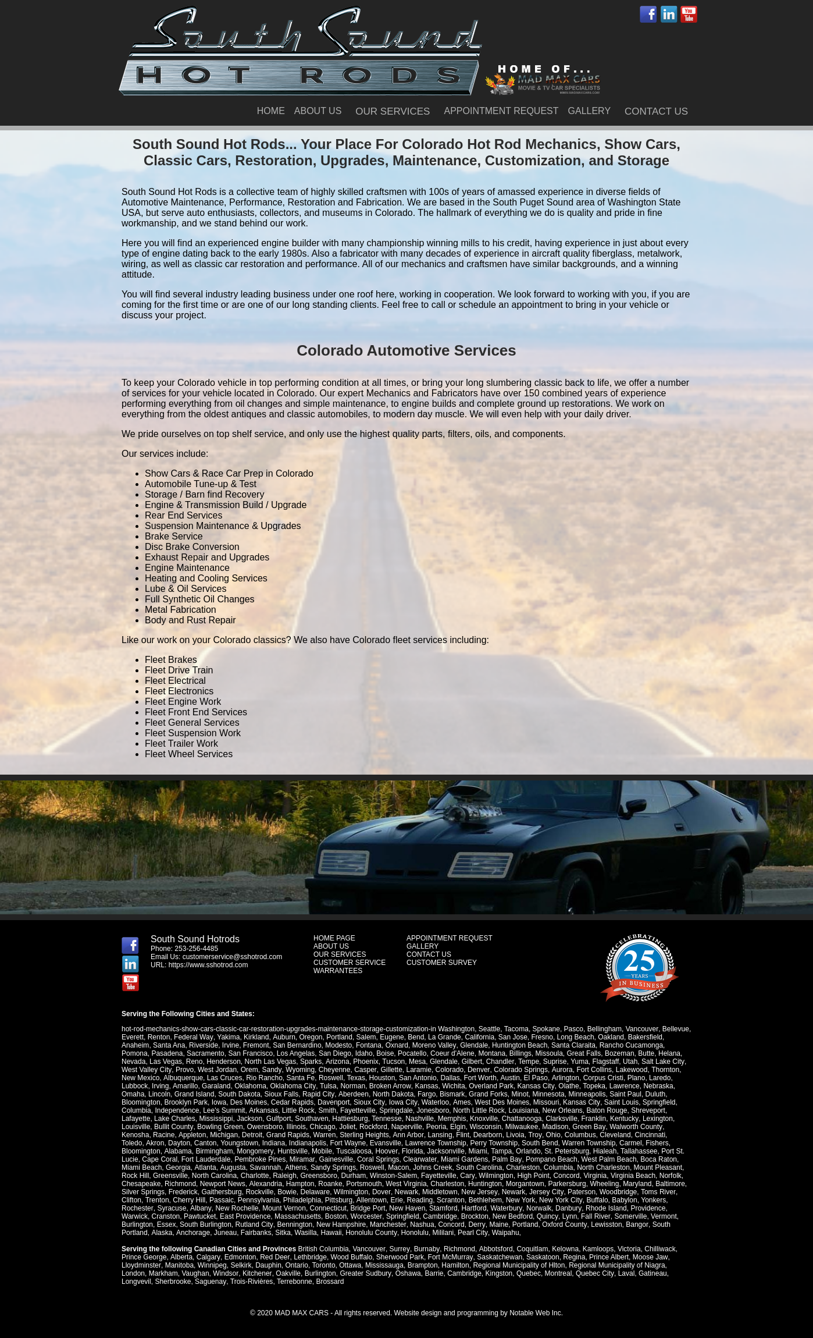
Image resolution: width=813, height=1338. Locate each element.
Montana (491, 1053)
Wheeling (604, 1184)
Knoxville (484, 1119)
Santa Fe (300, 1078)
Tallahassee (595, 1151)
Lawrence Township (410, 1143)
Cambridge (440, 1216)
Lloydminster (141, 1265)
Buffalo (596, 1200)
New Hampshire (340, 1224)
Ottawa (349, 1265)
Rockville (259, 1192)
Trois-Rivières (251, 1281)
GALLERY (589, 111)
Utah (629, 1061)
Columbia (136, 1110)
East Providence (245, 1216)
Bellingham (604, 1029)
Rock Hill (654, 1167)
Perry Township (469, 1143)
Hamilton (454, 1265)
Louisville (136, 1127)
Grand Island (194, 1094)
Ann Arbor (407, 1135)
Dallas (449, 1078)
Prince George (144, 1257)
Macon (353, 1167)
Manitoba (179, 1265)
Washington (456, 1029)
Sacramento (205, 1053)
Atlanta (161, 1167)
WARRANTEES (337, 971)
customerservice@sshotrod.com (233, 957)
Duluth (654, 1094)
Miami (434, 1151)
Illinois (295, 1127)
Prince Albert (607, 1257)
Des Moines (248, 1102)
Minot (519, 1094)
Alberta (181, 1257)
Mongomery (212, 1151)
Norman (352, 1086)
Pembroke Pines (221, 1159)
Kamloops (596, 1249)
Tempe (527, 1061)
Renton (159, 1037)
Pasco (573, 1029)
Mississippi (216, 1119)
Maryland (636, 1184)
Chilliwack (658, 1249)
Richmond (180, 1184)
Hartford (472, 1208)
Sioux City (369, 1102)
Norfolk (638, 1176)
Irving (160, 1086)
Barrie (432, 1273)
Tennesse (386, 1119)
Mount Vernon (283, 1208)
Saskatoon (541, 1257)
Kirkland (255, 1037)
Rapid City (318, 1094)
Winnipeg (211, 1265)
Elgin (457, 1127)
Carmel (606, 1143)
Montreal (556, 1273)
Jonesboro (432, 1110)
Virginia (563, 1176)
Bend (415, 1037)
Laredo (658, 1078)
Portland (338, 1037)
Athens (250, 1167)
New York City (560, 1200)
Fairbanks (255, 1233)
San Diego (335, 1053)
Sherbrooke (173, 1281)
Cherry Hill (189, 1200)
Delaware (315, 1192)
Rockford (373, 1127)
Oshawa (407, 1273)
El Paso (535, 1078)
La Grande (443, 1037)
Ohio (551, 1135)
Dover (381, 1192)
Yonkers (652, 1200)
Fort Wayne (323, 1143)
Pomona (135, 1053)
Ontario (296, 1265)
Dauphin (268, 1265)
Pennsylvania (258, 1200)
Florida (369, 1151)
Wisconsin (485, 1127)
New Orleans (562, 1110)
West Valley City (146, 1070)
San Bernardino (297, 1045)
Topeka (592, 1086)
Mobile (279, 1151)
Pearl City (471, 1233)
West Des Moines (500, 1102)
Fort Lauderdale (166, 1159)
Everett (133, 1037)
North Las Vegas (271, 1061)
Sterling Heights (363, 1135)
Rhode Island (604, 1208)
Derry (476, 1224)
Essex (166, 1224)
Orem (249, 1070)
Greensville (139, 1176)
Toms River (656, 1192)
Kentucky (624, 1119)
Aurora (560, 1070)
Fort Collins (592, 1070)
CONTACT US (656, 111)
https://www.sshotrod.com (208, 965)
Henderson (223, 1061)
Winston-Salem (362, 1176)
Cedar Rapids (292, 1102)
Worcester (366, 1216)
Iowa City (402, 1102)
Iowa (219, 1102)
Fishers (632, 1143)
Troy (533, 1135)
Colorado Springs (519, 1070)
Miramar (262, 1159)
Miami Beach (660, 1159)
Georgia (134, 1167)
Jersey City (545, 1192)
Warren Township (564, 1143)
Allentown (371, 1200)
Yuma (578, 1061)
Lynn (568, 1216)
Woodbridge (617, 1192)
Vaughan (195, 1273)
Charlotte (223, 1176)
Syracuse (171, 1208)
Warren (324, 1135)
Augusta (188, 1167)
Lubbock (135, 1086)
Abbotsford (494, 1249)
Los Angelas (296, 1053)
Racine (163, 1135)
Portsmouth (363, 1184)
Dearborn (486, 1135)
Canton (181, 1143)
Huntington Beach (519, 1045)
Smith (327, 1110)
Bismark (450, 1094)
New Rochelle (235, 1208)
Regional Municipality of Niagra (616, 1265)
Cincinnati (648, 1135)
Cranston (166, 1216)
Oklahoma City (292, 1086)
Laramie (417, 1070)
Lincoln (159, 1094)
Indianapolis (283, 1143)
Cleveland (613, 1135)
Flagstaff (604, 1061)
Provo (184, 1070)
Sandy (271, 1070)
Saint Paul (625, 1094)
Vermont (663, 1216)
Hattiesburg (350, 1119)
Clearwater (380, 1159)
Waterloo (434, 1102)
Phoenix (365, 1061)
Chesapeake (141, 1184)
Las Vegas (165, 1061)
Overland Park (490, 1086)
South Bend (515, 1143)
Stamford (442, 1208)
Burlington (137, 1224)
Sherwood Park (399, 1257)
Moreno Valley (434, 1045)
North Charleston (558, 1167)
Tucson (392, 1061)
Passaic (221, 1200)
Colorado (448, 1070)
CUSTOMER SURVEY (441, 963)
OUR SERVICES (392, 111)
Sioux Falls (282, 1094)
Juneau (224, 1233)
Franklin (593, 1119)
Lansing (439, 1135)
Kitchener (256, 1273)
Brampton (422, 1265)
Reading (419, 1200)
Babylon (623, 1200)
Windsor (225, 1273)
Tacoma (516, 1029)
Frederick (183, 1192)
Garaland (215, 1086)
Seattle (489, 1029)
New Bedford (512, 1216)
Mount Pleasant (613, 1167)
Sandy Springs (288, 1167)
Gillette (390, 1070)
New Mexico (140, 1078)
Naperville (406, 1127)
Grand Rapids (287, 1135)
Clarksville (561, 1119)
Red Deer (274, 1257)
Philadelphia (302, 1200)
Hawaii (330, 1233)
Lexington (657, 1119)
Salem (365, 1037)
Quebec (527, 1273)
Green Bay (588, 1127)
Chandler (500, 1061)
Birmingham (171, 1151)
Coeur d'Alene (452, 1053)
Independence (177, 1110)
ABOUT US (318, 111)
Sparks (311, 1061)
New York (520, 1200)
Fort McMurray (448, 1257)
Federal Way (193, 1037)
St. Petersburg (523, 1151)
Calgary (207, 1257)
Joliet (346, 1127)
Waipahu (504, 1233)
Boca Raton (618, 1159)
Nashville (419, 1119)
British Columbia (323, 1249)
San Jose (511, 1037)
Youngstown (215, 1143)
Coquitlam (530, 1249)
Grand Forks (487, 1094)
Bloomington (141, 1102)
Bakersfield (644, 1037)
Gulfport (278, 1119)
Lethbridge (309, 1257)
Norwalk (537, 1208)
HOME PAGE (334, 938)
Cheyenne (334, 1070)
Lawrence (622, 1086)
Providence (645, 1208)
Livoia (514, 1135)
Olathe (567, 1086)
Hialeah (561, 1151)
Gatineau (651, 1273)
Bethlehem (484, 1200)
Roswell (330, 1078)
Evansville (361, 1143)
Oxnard (397, 1045)
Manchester (387, 1224)
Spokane (545, 1029)
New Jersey (479, 1192)
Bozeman (619, 1053)
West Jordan (216, 1070)
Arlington (563, 1078)
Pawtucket (200, 1216)
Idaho (364, 1053)
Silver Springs (143, 1192)
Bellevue (675, 1029)
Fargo (425, 1094)
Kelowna (563, 1249)
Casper (364, 1070)
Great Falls (584, 1053)
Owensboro (264, 1127)
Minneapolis (586, 1094)
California (479, 1037)
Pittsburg (338, 1200)
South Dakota (239, 1094)
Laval (624, 1273)
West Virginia (406, 1184)
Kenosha (135, 1135)
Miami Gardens (424, 1159)
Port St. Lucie (638, 1151)
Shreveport (648, 1110)
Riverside (203, 1045)
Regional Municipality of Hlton (519, 1265)
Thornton (663, 1070)
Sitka (282, 1233)
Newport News (222, 1184)
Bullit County (173, 1127)
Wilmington (464, 1176)
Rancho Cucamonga (630, 1045)
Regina (572, 1257)
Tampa (457, 1151)
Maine (497, 1224)
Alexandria (265, 1184)
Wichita (452, 1086)
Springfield (657, 1102)
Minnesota (548, 1094)
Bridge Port (366, 1208)
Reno (194, 1061)
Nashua (421, 1224)
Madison (554, 1127)
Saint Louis (619, 1102)
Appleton (191, 1135)
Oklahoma (250, 1086)
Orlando (484, 1151)
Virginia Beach (601, 1176)
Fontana (368, 1045)
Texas (356, 1078)
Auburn (283, 1037)
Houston (382, 1078)
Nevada (133, 1061)
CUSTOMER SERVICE (349, 963)
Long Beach (574, 1037)
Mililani (441, 1233)
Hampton (300, 1184)
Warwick (135, 1216)
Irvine (230, 1045)
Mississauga (384, 1265)
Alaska (161, 1233)
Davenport (334, 1102)
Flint (461, 1135)
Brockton (474, 1216)
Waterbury (504, 1208)
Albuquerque (182, 1078)
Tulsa (327, 1086)
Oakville (287, 1273)
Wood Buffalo (350, 1257)
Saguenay (210, 1281)
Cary (436, 1176)
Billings (520, 1053)
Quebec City (593, 1273)
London (133, 1273)
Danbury (566, 1208)
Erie (396, 1200)
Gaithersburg (221, 1192)
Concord (535, 1176)
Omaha (133, 1094)
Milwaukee (521, 1127)
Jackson (249, 1119)
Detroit (251, 1135)
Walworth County (634, 1127)
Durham (322, 1176)
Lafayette (136, 1119)
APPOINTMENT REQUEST (501, 111)
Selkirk (240, 1265)
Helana (669, 1053)
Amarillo (184, 1086)
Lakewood (630, 1070)
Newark (406, 1192)
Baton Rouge (606, 1110)
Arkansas (262, 1110)
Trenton (157, 1200)
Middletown (439, 1192)
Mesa (416, 1061)
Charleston (477, 1167)
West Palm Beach (568, 1159)
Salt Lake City (661, 1061)
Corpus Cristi (602, 1078)
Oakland (610, 1037)
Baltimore (670, 1184)
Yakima (227, 1037)
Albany (200, 1208)
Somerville (629, 1216)
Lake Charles (174, 1119)
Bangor (635, 1224)
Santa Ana (169, 1045)
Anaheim (135, 1045)
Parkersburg (567, 1184)
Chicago (322, 1127)
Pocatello (412, 1053)
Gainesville (297, 1159)
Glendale (473, 1045)
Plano (635, 1078)
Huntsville (249, 1151)
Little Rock (297, 1110)
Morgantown (524, 1184)
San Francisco (250, 1053)
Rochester (137, 1208)
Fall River (594, 1216)
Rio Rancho (263, 1078)
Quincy (546, 1216)
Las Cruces (224, 1078)
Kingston (497, 1273)
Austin (509, 1078)
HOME (271, 111)
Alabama (135, 1151)
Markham (163, 1273)
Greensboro (287, 1176)
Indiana (249, 1143)
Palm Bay (466, 1159)
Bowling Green (220, 1127)
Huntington (484, 1184)
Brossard (329, 1281)
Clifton (131, 1200)
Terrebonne (294, 1281)
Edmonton (239, 1257)
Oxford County (563, 1224)
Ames (460, 1102)
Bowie (287, 1192)
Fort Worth (479, 1078)
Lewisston (604, 1224)
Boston (336, 1216)
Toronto (323, 1265)
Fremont (256, 1045)
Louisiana (523, 1110)
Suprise (554, 1061)
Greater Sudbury (364, 1273)
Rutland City (253, 1224)
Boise (385, 1053)
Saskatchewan (497, 1257)
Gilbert (471, 1061)
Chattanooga (522, 1119)
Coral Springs (339, 1159)
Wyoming (298, 1070)
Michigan (223, 1135)
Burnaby (425, 1249)
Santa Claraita (573, 1045)
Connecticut (326, 1208)
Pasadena (167, 1053)
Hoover (343, 1151)
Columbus (578, 1135)
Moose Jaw (648, 1257)
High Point (501, 1176)
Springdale (395, 1110)
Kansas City (534, 1086)
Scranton (450, 1200)
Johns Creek (387, 1167)
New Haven (406, 1208)
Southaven (311, 1119)
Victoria (627, 1249)
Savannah (220, 1167)
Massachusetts (297, 1216)
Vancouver (641, 1029)
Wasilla (305, 1233)
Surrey (399, 1249)
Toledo (677, 1135)
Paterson (580, 1192)
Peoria (436, 1127)
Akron (131, 1143)
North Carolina (183, 1176)
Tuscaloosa (310, 1151)
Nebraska (656, 1086)
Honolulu (413, 1233)
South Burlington (205, 1224)
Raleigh (253, 1176)
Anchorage (192, 1233)
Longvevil (136, 1281)
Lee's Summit (224, 1110)
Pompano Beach (511, 1159)
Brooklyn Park (186, 1102)
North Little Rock (478, 1110)
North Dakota (392, 1094)
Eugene (391, 1037)
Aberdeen (352, 1094)
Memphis (451, 1119)
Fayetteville (357, 1110)
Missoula (549, 1053)
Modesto (338, 1045)
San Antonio (417, 1078)
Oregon (310, 1037)
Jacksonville (402, 1151)
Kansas (425, 1086)
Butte (646, 1053)
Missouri (545, 1102)
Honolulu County (370, 1233)
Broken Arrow (388, 1086)
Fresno (541, 1037)
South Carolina (434, 1167)
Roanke (330, 1184)
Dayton (155, 1143)
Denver (477, 1070)
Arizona (337, 1061)
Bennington (294, 1224)
